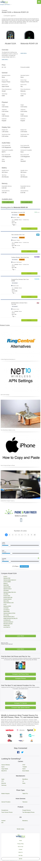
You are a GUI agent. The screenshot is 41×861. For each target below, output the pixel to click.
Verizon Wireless (5, 764)
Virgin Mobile (4, 768)
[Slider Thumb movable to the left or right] (9, 546)
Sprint (2, 766)
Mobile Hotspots (5, 793)
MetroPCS (4, 770)
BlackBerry (25, 779)
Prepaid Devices (26, 810)
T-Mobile (24, 766)
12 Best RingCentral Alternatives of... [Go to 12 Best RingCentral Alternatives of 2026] (8, 359)
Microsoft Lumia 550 (7, 623)
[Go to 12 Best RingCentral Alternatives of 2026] (20, 343)
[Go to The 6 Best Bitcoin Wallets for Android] (20, 414)
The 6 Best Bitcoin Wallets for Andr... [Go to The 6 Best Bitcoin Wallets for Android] (8, 430)
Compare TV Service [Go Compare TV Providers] (20, 703)
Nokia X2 (5, 583)
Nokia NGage (6, 611)
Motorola (3, 783)
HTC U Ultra (6, 614)
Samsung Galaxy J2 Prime (9, 613)
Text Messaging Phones (28, 812)
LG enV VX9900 (7, 581)
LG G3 (4, 604)
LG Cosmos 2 (6, 609)
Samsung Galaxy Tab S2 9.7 (9, 579)
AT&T (23, 764)
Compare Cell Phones (5, 4)
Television (24, 802)
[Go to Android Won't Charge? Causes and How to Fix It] (20, 484)
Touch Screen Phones (7, 812)
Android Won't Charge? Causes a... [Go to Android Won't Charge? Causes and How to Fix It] (8, 500)
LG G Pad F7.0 (6, 627)
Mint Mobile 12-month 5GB (18, 212)
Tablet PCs (25, 793)
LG (23, 781)
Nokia (23, 783)
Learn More (20, 636)
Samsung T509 (6, 578)
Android (3, 820)
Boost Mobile (25, 770)
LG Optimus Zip (6, 620)
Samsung (3, 785)
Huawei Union (6, 625)
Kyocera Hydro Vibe (7, 597)
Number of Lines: (20, 531)
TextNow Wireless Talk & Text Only (20, 257)
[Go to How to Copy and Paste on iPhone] (20, 449)
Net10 (23, 768)
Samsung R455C (7, 606)
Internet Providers (5, 802)
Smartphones (4, 810)
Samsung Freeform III (8, 621)
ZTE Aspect (6, 590)
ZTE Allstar (5, 593)
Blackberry (25, 820)
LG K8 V (5, 576)
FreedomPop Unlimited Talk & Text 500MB (20, 280)
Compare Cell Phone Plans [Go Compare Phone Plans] (20, 674)
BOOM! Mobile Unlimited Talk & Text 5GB (19, 303)
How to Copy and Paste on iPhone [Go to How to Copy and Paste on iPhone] (8, 465)
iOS (2, 822)
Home (20, 840)
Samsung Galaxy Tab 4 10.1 (9, 592)
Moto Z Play (6, 600)
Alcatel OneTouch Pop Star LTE (10, 618)
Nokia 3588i (6, 585)
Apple (2, 779)
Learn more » (5, 59)
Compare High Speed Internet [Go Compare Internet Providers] (20, 707)
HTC (2, 781)
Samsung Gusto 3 (7, 588)
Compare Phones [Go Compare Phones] (20, 678)
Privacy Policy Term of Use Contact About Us (20, 848)
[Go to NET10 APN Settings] (20, 378)
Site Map (20, 855)
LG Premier (6, 607)
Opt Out (20, 858)
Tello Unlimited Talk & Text (17, 234)
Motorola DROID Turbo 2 (8, 616)
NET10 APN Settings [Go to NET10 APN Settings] (5, 394)
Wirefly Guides (20, 829)
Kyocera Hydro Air (7, 599)
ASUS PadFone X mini (8, 602)
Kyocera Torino (6, 595)
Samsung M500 (6, 586)
